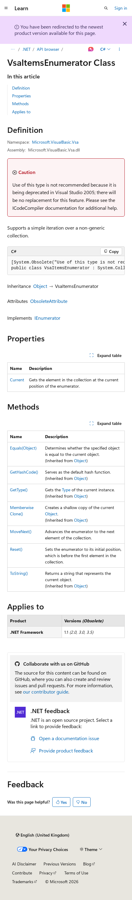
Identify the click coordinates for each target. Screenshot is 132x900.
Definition (21, 88)
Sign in (120, 8)
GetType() (18, 490)
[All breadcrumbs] (12, 49)
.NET (26, 49)
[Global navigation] (6, 8)
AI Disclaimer (24, 864)
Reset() (16, 549)
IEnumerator (47, 318)
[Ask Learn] (91, 49)
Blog (87, 864)
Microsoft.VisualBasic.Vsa (55, 142)
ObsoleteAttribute (48, 301)
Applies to (21, 111)
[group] (66, 265)
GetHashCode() (24, 472)
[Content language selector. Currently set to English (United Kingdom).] (42, 835)
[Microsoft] (66, 8)
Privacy (46, 873)
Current (17, 380)
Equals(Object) (23, 448)
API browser (48, 49)
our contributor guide (45, 691)
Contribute (22, 873)
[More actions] (119, 49)
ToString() (19, 573)
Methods (20, 103)
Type (66, 490)
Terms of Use (76, 873)
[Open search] (106, 8)
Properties (21, 96)
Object (40, 286)
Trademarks (22, 881)
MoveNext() (20, 531)
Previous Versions (59, 864)
